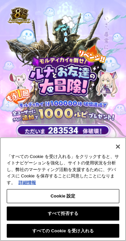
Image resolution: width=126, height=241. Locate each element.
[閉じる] (118, 147)
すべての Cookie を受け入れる (63, 231)
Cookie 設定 (62, 197)
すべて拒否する (63, 214)
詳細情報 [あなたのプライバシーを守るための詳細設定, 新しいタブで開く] (27, 183)
